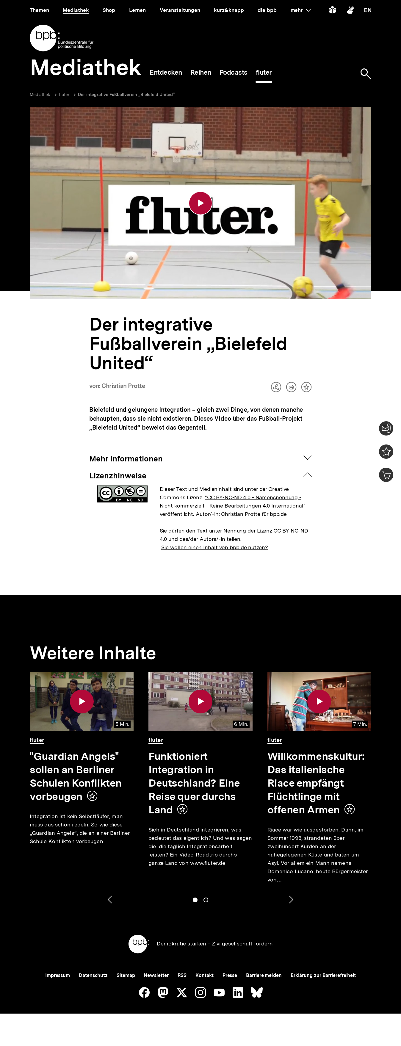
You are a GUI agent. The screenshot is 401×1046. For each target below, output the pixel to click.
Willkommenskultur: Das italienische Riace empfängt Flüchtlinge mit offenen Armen (316, 783)
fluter (64, 94)
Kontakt (204, 975)
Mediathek (40, 94)
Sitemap (126, 975)
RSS (182, 975)
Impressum (57, 975)
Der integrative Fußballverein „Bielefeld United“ (126, 94)
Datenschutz (93, 975)
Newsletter (156, 975)
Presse (230, 975)
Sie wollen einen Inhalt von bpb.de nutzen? (214, 547)
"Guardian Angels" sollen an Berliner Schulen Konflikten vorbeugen (76, 776)
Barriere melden (264, 975)
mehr (301, 10)
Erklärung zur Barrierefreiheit (323, 975)
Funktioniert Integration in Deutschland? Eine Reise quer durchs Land (194, 783)
